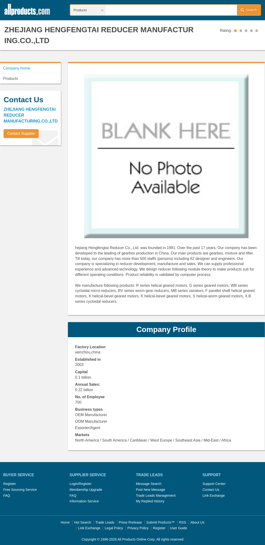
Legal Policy (114, 528)
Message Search (148, 484)
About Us (197, 522)
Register (9, 484)
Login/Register (80, 484)
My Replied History (150, 501)
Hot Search (82, 522)
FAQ (6, 495)
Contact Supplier (21, 133)
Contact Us (211, 490)
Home (65, 522)
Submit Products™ (160, 522)
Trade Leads (104, 522)
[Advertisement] (35, 181)
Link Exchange (214, 495)
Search (249, 10)
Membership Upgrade (86, 490)
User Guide (178, 528)
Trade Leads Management (155, 495)
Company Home (16, 68)
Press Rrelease (130, 522)
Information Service (84, 501)
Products (10, 79)
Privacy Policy (138, 528)
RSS (182, 522)
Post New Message (150, 490)
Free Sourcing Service (20, 490)
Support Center (214, 484)
